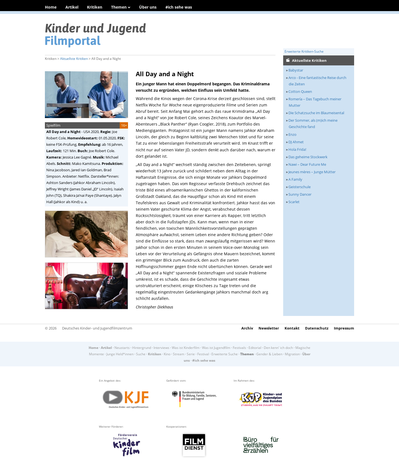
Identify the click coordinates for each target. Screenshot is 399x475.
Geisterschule (299, 186)
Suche (140, 354)
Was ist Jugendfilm (216, 348)
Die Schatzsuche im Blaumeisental (316, 112)
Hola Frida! (297, 149)
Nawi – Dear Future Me (307, 164)
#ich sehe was (178, 7)
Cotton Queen (300, 91)
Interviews (161, 348)
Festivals (239, 348)
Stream (178, 354)
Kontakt (292, 328)
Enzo (292, 134)
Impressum (344, 328)
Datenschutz (316, 328)
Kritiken (94, 7)
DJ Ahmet (296, 141)
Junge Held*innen (120, 354)
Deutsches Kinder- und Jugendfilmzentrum (97, 328)
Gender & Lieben (269, 354)
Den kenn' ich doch (278, 348)
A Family (295, 179)
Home (51, 7)
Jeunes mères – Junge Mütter (312, 171)
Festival (203, 354)
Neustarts (122, 348)
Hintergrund (141, 348)
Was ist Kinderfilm (186, 348)
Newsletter (269, 328)
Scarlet (294, 201)
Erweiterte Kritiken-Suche (304, 51)
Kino (167, 354)
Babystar (295, 70)
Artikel (71, 7)
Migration (292, 354)
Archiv (247, 328)
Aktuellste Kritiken (74, 58)
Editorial (255, 348)
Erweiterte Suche (224, 354)
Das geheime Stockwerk (308, 156)
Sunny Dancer (299, 194)
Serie (191, 354)
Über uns (148, 7)
